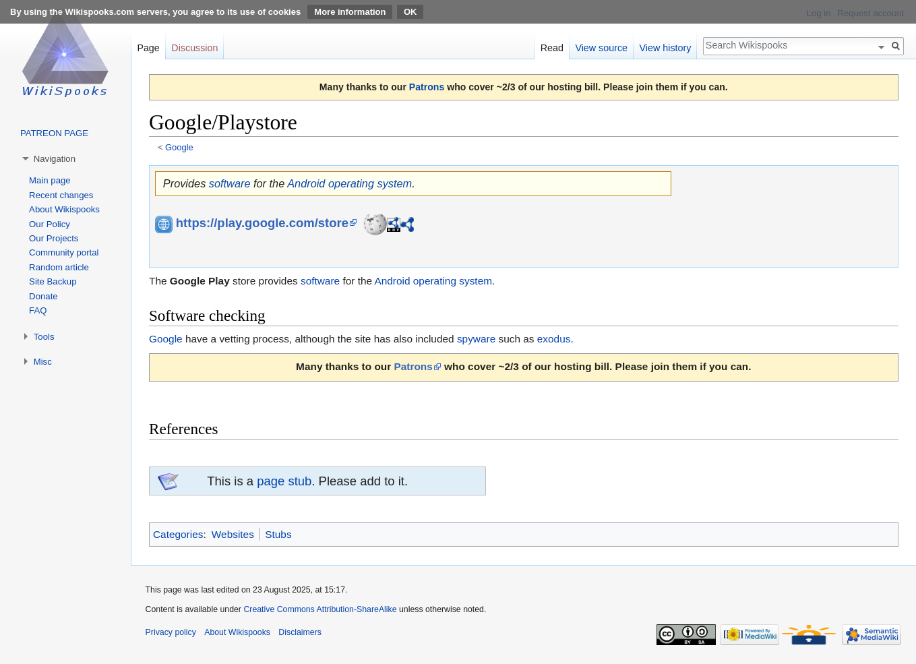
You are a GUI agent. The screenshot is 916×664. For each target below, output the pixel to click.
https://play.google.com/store (262, 223)
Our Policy (49, 224)
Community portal (63, 252)
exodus (554, 338)
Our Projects (53, 238)
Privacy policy (171, 632)
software (230, 183)
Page (148, 47)
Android (306, 183)
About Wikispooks (64, 209)
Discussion (194, 47)
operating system (370, 183)
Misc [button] (43, 362)
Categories (178, 534)
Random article (59, 267)
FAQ (38, 310)
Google (179, 147)
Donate (43, 296)
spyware (476, 338)
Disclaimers (300, 632)
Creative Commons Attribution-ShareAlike (319, 609)
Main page (50, 180)
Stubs (278, 534)
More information (350, 12)
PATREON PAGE (54, 133)
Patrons (426, 87)
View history (666, 47)
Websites (233, 534)
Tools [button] (44, 337)
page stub (284, 481)
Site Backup (52, 281)
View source (601, 47)
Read (552, 47)
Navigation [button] (54, 159)
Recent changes (61, 195)
